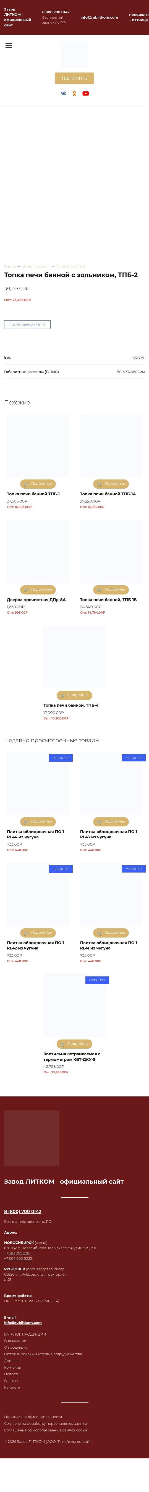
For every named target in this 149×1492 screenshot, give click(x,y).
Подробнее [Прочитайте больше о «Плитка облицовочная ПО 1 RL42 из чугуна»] (41, 932)
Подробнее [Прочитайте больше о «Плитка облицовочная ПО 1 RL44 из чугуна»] (41, 821)
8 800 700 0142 (56, 12)
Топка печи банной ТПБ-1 (33, 493)
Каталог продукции (36, 266)
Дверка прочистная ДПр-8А (36, 599)
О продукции (16, 1347)
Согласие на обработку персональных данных (45, 1423)
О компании (15, 1341)
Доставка (12, 1361)
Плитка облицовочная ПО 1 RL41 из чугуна (108, 945)
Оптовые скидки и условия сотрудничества (43, 1354)
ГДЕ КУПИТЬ (74, 78)
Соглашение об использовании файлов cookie (46, 1430)
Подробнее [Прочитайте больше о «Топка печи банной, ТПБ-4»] (78, 695)
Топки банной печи (70, 266)
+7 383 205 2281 (17, 1253)
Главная (10, 266)
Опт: (17, 300)
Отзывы (11, 1381)
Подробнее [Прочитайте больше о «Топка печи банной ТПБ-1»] (41, 483)
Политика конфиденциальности (33, 1417)
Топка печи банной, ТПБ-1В (108, 599)
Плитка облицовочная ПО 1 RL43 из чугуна (108, 834)
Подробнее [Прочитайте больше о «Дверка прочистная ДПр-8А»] (41, 589)
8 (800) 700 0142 (22, 1211)
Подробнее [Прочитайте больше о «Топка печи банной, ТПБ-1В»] (114, 589)
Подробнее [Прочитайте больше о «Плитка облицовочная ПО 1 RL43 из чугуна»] (114, 821)
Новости (11, 1374)
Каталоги (12, 1387)
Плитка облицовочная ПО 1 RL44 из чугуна (35, 834)
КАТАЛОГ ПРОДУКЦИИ (25, 1334)
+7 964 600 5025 (18, 1258)
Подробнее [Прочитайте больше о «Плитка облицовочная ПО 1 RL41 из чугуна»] (114, 932)
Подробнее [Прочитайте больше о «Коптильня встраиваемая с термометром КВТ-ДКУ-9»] (78, 1043)
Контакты (12, 1367)
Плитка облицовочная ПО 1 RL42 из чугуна (35, 945)
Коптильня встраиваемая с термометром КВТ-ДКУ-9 (71, 1056)
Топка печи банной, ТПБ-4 (70, 705)
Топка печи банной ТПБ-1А (108, 493)
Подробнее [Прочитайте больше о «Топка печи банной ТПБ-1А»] (114, 483)
